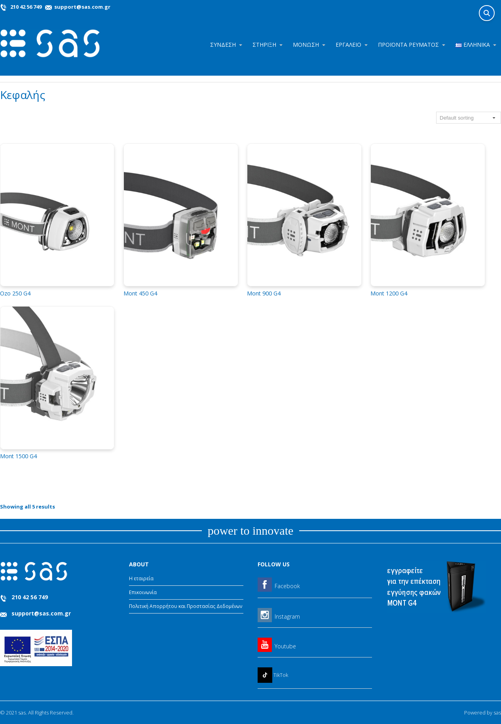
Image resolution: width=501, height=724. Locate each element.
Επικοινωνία (143, 592)
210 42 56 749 (26, 6)
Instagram (287, 616)
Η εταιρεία (141, 578)
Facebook (287, 586)
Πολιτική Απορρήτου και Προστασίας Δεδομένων (185, 606)
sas (497, 712)
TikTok (280, 674)
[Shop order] (468, 118)
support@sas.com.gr (81, 6)
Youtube (285, 646)
